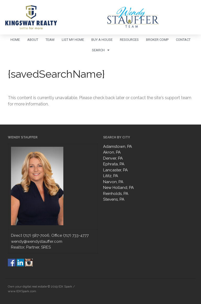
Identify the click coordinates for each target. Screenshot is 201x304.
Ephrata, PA (113, 164)
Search (100, 50)
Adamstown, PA (117, 146)
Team (50, 40)
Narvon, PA (113, 181)
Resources (129, 40)
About (32, 40)
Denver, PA (113, 158)
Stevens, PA (113, 199)
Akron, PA (112, 152)
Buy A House (102, 40)
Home (15, 40)
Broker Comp (157, 40)
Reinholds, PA (115, 193)
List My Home (73, 40)
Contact (183, 40)
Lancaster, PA (115, 170)
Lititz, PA (110, 175)
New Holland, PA (118, 187)
